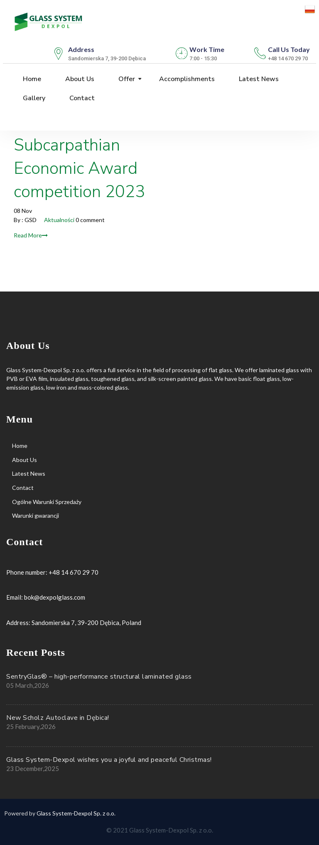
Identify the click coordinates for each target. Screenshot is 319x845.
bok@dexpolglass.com (54, 597)
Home (31, 79)
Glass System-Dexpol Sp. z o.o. (76, 813)
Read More (31, 235)
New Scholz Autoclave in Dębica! (57, 717)
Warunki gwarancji (35, 515)
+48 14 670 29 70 (73, 572)
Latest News (258, 79)
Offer (126, 79)
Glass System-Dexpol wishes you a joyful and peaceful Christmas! (109, 759)
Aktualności (59, 219)
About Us (79, 79)
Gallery (33, 98)
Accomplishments (186, 79)
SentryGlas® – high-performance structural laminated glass (99, 676)
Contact (81, 98)
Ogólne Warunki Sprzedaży (46, 501)
